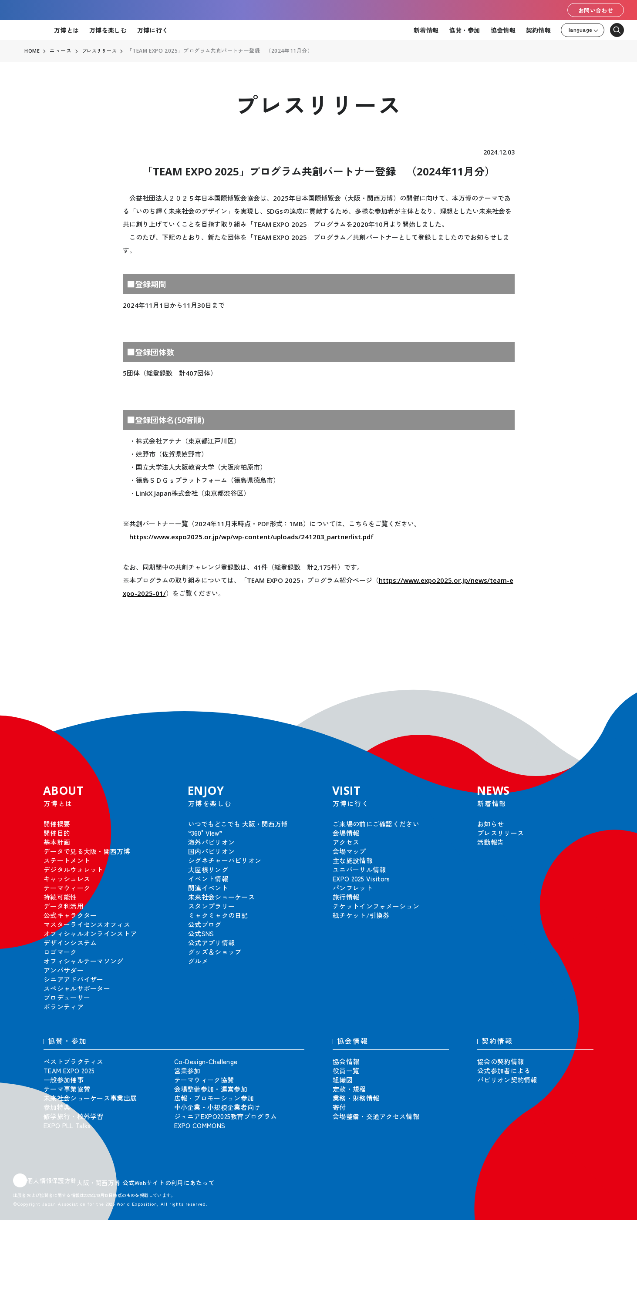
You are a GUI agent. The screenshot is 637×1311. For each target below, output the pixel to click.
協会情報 (503, 30)
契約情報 (538, 30)
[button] (611, 695)
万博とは (66, 30)
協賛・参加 (464, 30)
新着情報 (426, 30)
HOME (32, 50)
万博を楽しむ (108, 30)
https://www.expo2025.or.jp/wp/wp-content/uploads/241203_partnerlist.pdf (251, 536)
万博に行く (152, 30)
